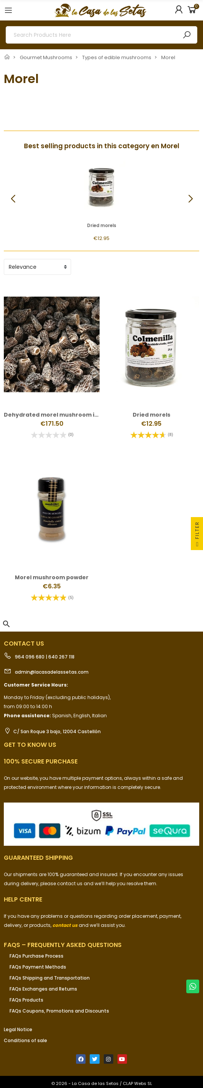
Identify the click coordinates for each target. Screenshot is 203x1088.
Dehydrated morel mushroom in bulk (58, 415)
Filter (197, 535)
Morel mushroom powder (52, 577)
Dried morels (101, 226)
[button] (190, 199)
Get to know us (30, 744)
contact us (65, 925)
